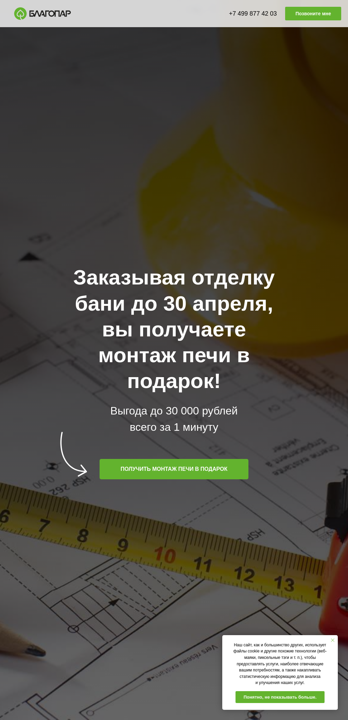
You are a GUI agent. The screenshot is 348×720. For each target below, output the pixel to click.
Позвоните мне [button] (313, 13)
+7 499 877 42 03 (253, 13)
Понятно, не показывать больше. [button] (280, 697)
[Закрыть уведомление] (332, 640)
